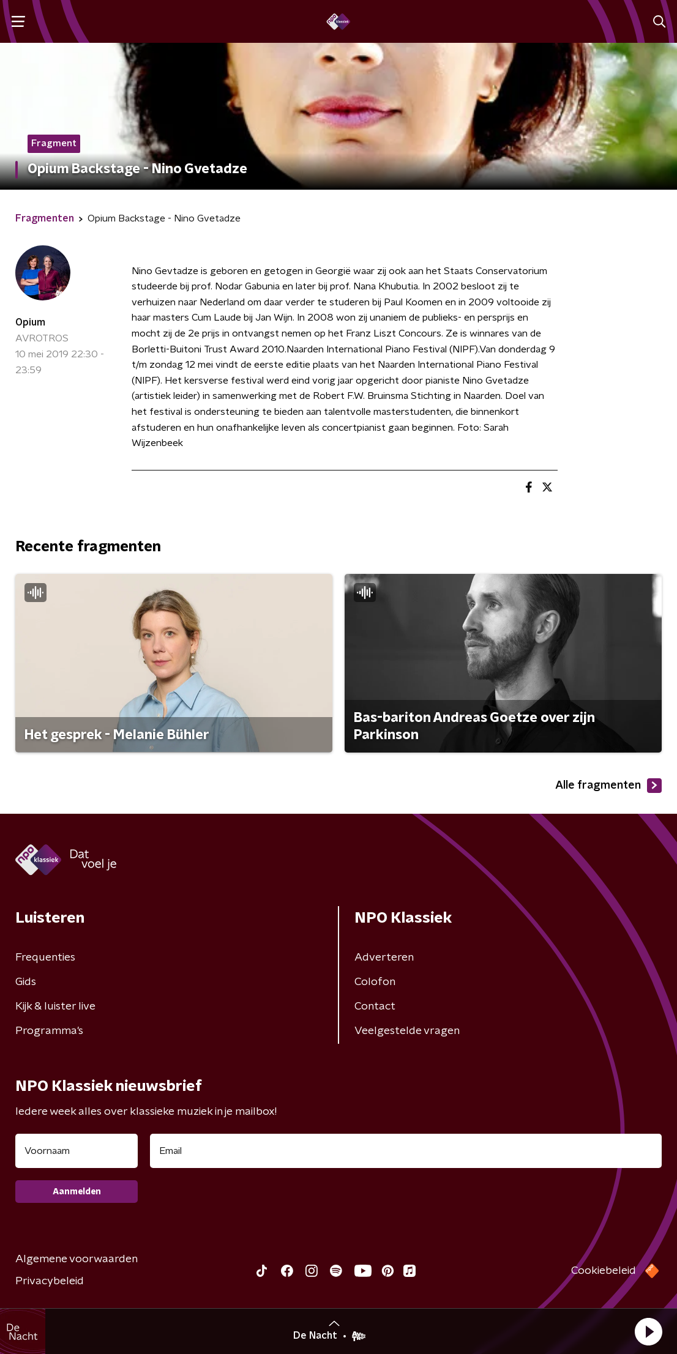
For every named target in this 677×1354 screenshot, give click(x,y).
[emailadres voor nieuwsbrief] (406, 1151)
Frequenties (45, 957)
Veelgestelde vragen (407, 1030)
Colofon (374, 982)
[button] (648, 1331)
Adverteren (384, 957)
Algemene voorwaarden (76, 1259)
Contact (374, 1006)
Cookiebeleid (603, 1270)
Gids (25, 982)
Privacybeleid (49, 1281)
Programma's (49, 1030)
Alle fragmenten (608, 785)
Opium (30, 322)
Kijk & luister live (55, 1006)
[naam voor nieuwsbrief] (76, 1151)
